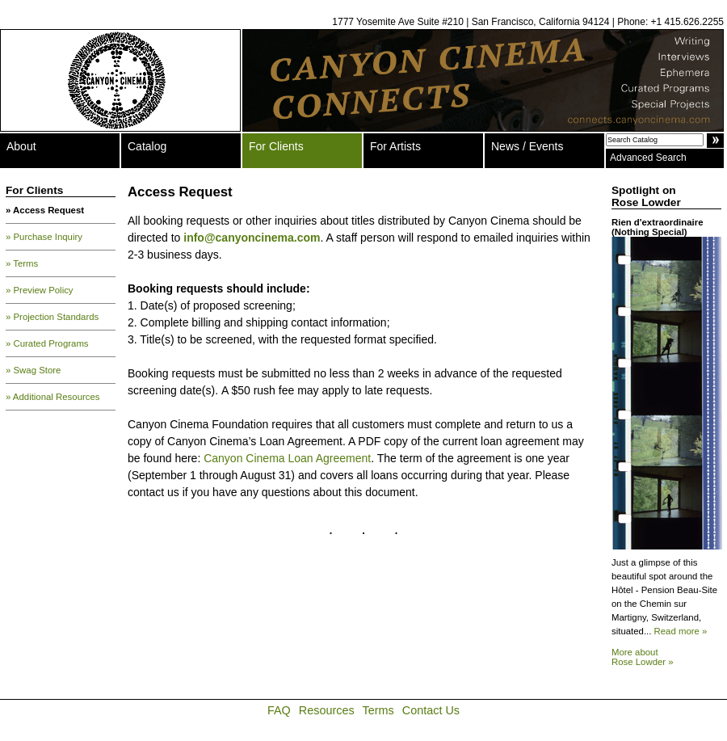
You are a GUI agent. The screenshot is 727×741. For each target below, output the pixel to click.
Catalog (147, 146)
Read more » (681, 631)
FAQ (279, 710)
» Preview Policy (40, 290)
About (21, 146)
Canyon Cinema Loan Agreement (287, 458)
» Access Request (45, 210)
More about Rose (642, 657)
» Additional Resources (53, 397)
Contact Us (431, 710)
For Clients (276, 146)
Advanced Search (648, 157)
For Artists (395, 146)
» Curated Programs (47, 343)
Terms (378, 710)
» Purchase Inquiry (44, 237)
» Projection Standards (52, 317)
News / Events (527, 146)
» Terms (22, 263)
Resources (327, 710)
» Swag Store (33, 370)
